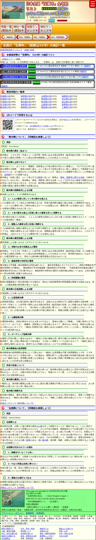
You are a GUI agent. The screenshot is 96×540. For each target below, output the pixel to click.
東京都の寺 (26, 102)
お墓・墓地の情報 (8, 531)
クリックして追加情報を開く (15, 523)
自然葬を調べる (27, 534)
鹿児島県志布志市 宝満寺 (17, 82)
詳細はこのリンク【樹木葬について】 (17, 403)
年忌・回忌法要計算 (9, 534)
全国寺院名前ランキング (11, 50)
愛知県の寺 (46, 107)
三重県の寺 (67, 107)
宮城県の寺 (5, 96)
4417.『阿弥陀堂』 (58, 37)
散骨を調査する (7, 529)
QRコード (68, 120)
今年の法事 (63, 536)
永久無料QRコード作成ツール (41, 126)
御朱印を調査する (8, 536)
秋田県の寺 (26, 96)
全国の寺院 (29, 50)
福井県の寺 (26, 105)
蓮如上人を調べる (66, 529)
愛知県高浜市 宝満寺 (15, 66)
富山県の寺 (67, 102)
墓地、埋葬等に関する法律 (72, 177)
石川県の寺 (5, 105)
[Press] (32, 66)
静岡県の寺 (26, 107)
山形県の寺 (46, 96)
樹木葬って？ (26, 531)
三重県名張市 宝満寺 (15, 71)
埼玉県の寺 (67, 99)
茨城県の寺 (5, 99)
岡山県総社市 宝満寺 (15, 77)
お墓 (40, 426)
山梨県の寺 (46, 105)
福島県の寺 (67, 96)
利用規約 (40, 513)
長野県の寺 (67, 105)
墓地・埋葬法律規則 (48, 534)
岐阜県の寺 (5, 107)
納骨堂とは (44, 529)
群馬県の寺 (46, 99)
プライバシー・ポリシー (12, 513)
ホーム (52, 20)
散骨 (40, 177)
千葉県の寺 (5, 102)
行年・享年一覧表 (28, 529)
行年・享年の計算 (66, 534)
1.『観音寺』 (9, 37)
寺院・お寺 (63, 531)
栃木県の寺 (26, 99)
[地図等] (87, 66)
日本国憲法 (5, 538)
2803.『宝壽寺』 (25, 37)
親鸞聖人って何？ (47, 536)
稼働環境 (30, 513)
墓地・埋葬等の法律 (28, 536)
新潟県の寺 (46, 102)
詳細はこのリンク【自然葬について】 (17, 487)
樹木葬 (45, 440)
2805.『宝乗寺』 (40, 37)
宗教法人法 (44, 531)
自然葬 (7, 175)
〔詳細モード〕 (7, 59)
